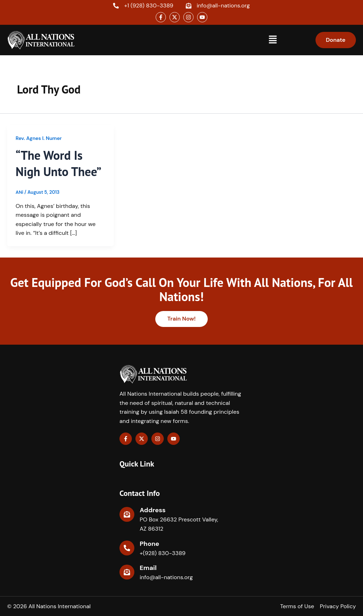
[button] (273, 40)
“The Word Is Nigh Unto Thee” (59, 163)
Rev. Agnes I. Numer (39, 138)
